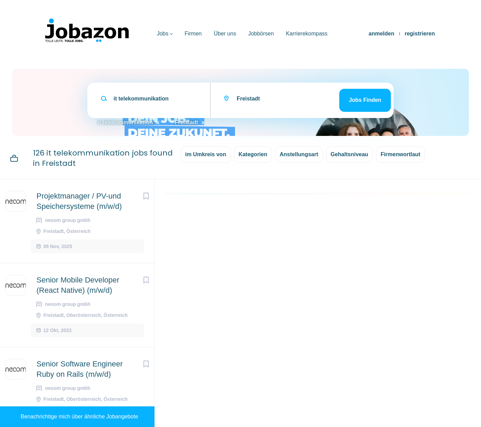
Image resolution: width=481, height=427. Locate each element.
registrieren (420, 33)
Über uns (225, 33)
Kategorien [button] (252, 154)
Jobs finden (365, 100)
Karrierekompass (307, 33)
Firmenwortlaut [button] (400, 154)
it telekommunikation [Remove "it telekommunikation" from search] (125, 122)
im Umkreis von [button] (205, 154)
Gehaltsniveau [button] (349, 154)
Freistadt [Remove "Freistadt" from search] (186, 122)
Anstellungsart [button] (299, 154)
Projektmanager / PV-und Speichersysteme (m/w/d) (79, 201)
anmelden (381, 33)
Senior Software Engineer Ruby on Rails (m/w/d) (79, 369)
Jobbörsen (261, 33)
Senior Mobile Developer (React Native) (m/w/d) (77, 285)
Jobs (163, 33)
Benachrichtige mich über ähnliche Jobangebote (79, 416)
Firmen (193, 33)
